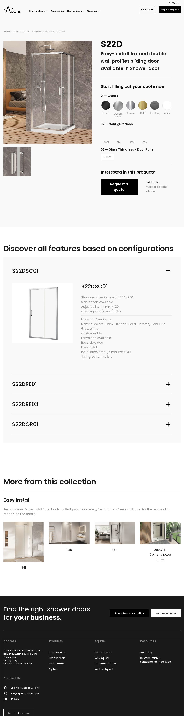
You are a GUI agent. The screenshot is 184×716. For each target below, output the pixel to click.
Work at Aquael (104, 669)
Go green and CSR (106, 663)
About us (93, 11)
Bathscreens (56, 663)
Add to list (153, 182)
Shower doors (38, 11)
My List (53, 669)
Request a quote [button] (119, 187)
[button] (174, 3)
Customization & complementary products (155, 659)
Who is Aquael (103, 652)
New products (57, 652)
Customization (75, 11)
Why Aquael (102, 658)
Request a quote (169, 9)
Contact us (147, 9)
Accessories (57, 11)
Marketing (146, 652)
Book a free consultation (129, 613)
